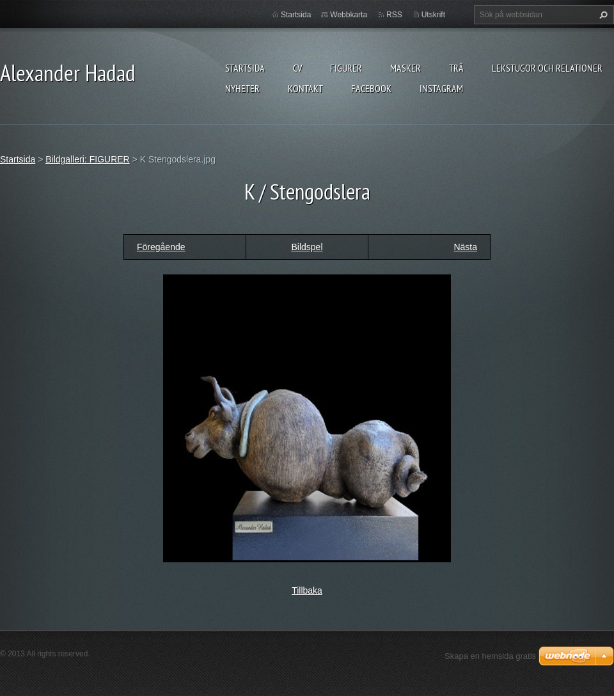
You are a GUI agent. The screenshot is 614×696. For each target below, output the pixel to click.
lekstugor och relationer (547, 67)
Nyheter (242, 88)
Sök (601, 14)
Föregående (161, 247)
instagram (441, 88)
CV (297, 67)
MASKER (405, 67)
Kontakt (305, 88)
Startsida (245, 67)
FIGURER (346, 67)
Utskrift (433, 14)
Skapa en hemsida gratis (490, 656)
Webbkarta (348, 14)
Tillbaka (307, 590)
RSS (394, 14)
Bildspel (306, 247)
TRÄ (456, 67)
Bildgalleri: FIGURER (87, 159)
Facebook (371, 88)
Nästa (465, 247)
